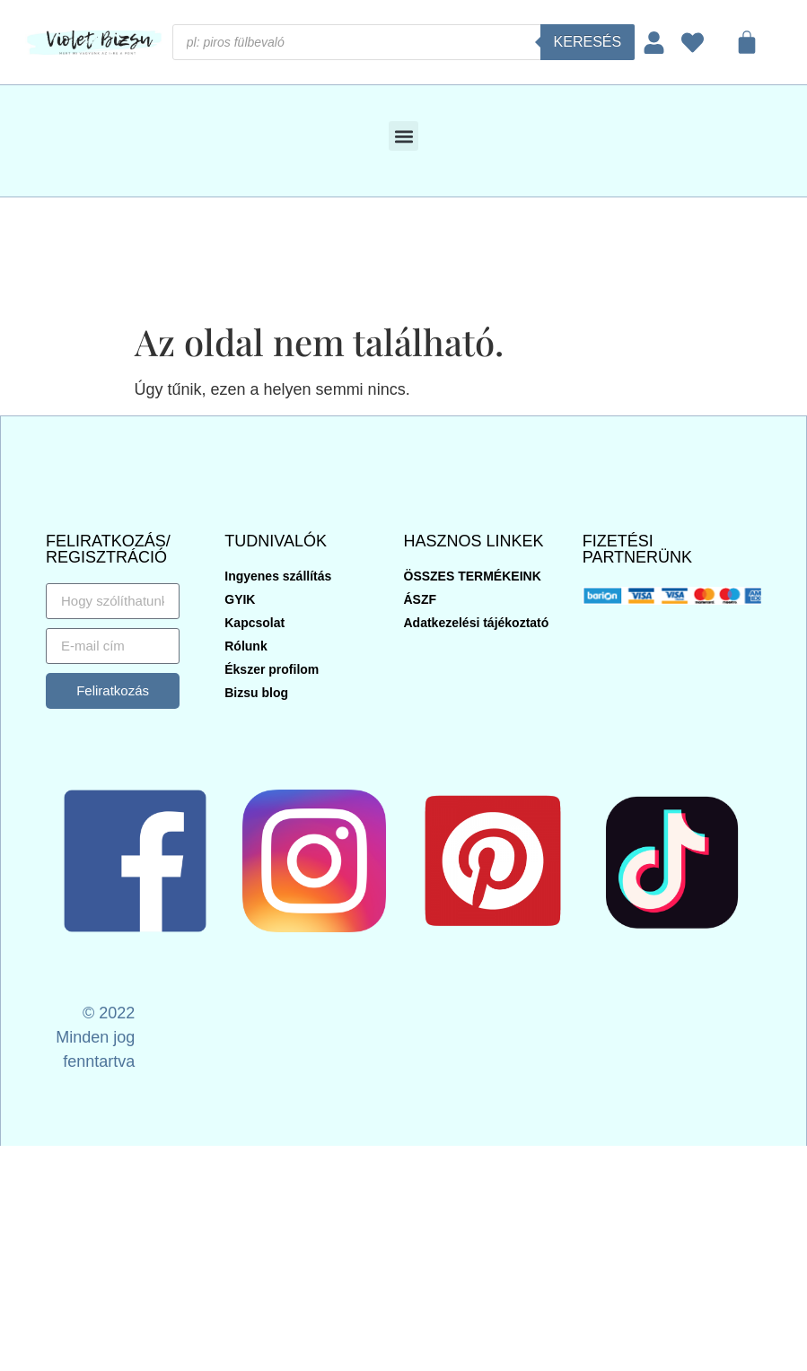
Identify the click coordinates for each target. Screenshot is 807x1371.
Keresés (588, 41)
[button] (403, 136)
